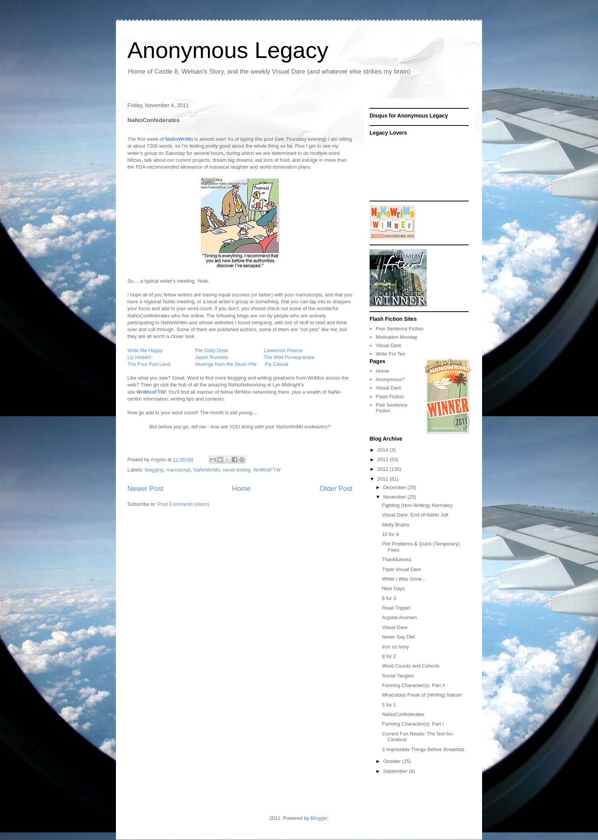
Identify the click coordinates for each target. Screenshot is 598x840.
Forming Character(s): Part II (413, 685)
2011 (383, 479)
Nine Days (393, 588)
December (395, 487)
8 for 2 (389, 656)
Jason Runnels (211, 357)
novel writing (237, 470)
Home (241, 488)
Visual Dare (388, 345)
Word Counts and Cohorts (410, 666)
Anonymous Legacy (227, 50)
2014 (383, 450)
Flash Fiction (390, 396)
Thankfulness (396, 559)
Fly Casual (276, 364)
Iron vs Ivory (395, 647)
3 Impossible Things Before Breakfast (423, 749)
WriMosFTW (267, 470)
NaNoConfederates (403, 714)
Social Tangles (398, 676)
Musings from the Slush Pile (226, 364)
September (396, 771)
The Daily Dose (211, 350)
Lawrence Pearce (283, 350)
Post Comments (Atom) (183, 504)
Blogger (318, 818)
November (395, 497)
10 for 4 (390, 534)
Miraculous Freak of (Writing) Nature (421, 695)
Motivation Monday (396, 337)
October (392, 761)
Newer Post (145, 488)
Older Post (336, 488)
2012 (383, 469)
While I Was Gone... (404, 579)
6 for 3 (389, 598)
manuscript (178, 470)
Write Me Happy (145, 350)
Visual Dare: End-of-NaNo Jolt (415, 515)
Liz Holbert (139, 357)
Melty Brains (395, 525)
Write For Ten (390, 354)
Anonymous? (390, 379)
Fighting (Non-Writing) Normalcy (417, 505)
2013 (383, 459)
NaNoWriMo (206, 470)
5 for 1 (389, 705)
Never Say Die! (398, 637)
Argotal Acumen (399, 617)
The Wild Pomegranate (289, 357)
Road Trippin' (396, 608)
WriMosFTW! (152, 392)
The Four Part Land (148, 364)
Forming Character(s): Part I (413, 724)
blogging (154, 470)
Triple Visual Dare (401, 569)
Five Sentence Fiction (399, 328)
